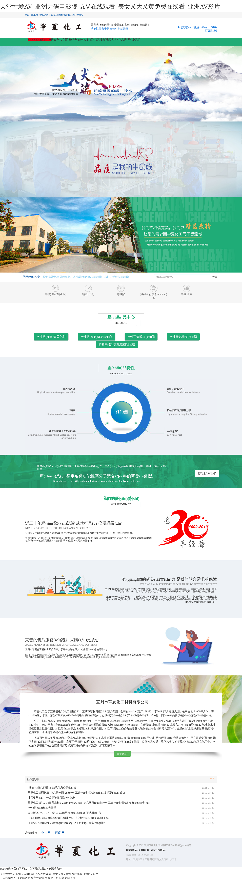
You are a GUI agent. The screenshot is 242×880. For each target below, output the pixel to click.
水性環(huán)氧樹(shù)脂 (96, 336)
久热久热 (53, 877)
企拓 (46, 833)
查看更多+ (122, 753)
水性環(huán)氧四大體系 (42, 807)
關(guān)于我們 (60, 39)
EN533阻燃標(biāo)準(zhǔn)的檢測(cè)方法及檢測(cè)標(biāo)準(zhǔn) (68, 817)
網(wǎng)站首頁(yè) (39, 39)
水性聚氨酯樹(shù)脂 (183, 336)
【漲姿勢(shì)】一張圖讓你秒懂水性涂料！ (53, 797)
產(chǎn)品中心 (78, 39)
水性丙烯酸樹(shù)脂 (141, 336)
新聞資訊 (107, 39)
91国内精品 (6, 877)
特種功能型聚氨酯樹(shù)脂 (117, 344)
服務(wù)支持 (94, 39)
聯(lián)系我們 (132, 39)
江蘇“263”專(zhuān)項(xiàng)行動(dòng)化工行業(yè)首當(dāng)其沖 (67, 822)
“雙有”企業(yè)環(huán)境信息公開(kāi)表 (52, 787)
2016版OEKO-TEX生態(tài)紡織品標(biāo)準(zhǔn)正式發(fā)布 (64, 812)
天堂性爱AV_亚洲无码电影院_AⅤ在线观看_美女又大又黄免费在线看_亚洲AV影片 (110, 6)
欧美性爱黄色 (39, 877)
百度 (60, 833)
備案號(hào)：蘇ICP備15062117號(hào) (146, 850)
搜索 (214, 277)
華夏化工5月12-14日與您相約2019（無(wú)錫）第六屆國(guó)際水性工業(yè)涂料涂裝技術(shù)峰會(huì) (89, 802)
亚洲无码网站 (22, 877)
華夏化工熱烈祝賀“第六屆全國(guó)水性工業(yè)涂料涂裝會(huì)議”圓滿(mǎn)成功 (76, 792)
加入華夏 (118, 39)
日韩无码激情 (67, 877)
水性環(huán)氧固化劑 (51, 336)
